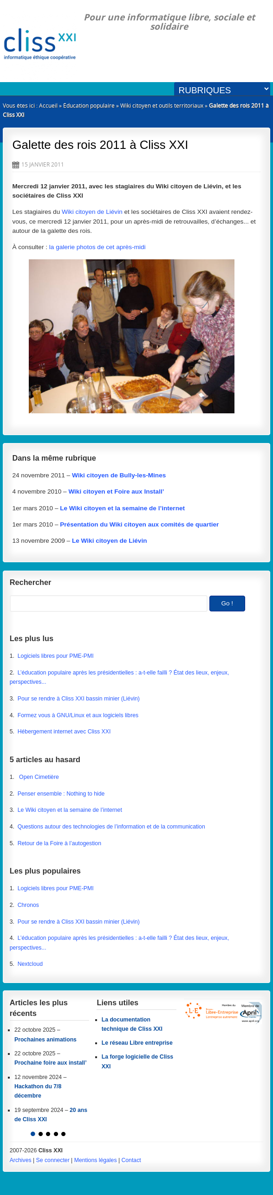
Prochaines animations (45, 1039)
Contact (131, 1160)
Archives (21, 1160)
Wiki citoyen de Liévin (92, 211)
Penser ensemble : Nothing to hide (61, 793)
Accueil (48, 105)
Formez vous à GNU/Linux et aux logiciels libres (78, 715)
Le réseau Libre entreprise (137, 1043)
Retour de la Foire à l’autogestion (59, 843)
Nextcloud (30, 964)
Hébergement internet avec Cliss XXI (64, 731)
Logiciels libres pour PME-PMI (56, 656)
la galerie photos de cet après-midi (97, 247)
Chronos (28, 905)
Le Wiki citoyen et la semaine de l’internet (70, 810)
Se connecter (53, 1160)
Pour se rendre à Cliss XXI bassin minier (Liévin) (79, 698)
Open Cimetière (38, 777)
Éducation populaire (89, 105)
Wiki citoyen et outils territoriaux (161, 105)
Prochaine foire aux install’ (50, 1063)
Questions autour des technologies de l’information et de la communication (111, 826)
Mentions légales (95, 1160)
